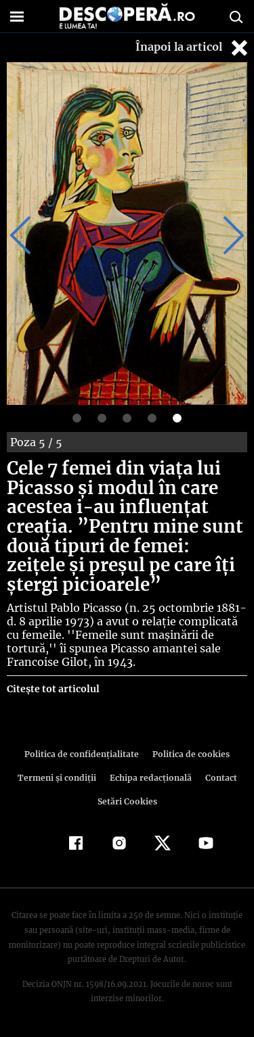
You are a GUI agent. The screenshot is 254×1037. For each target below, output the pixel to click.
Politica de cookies (189, 754)
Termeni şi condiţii (58, 778)
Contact (218, 778)
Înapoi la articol (193, 47)
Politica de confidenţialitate (84, 754)
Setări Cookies (127, 801)
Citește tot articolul (52, 689)
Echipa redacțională (150, 778)
